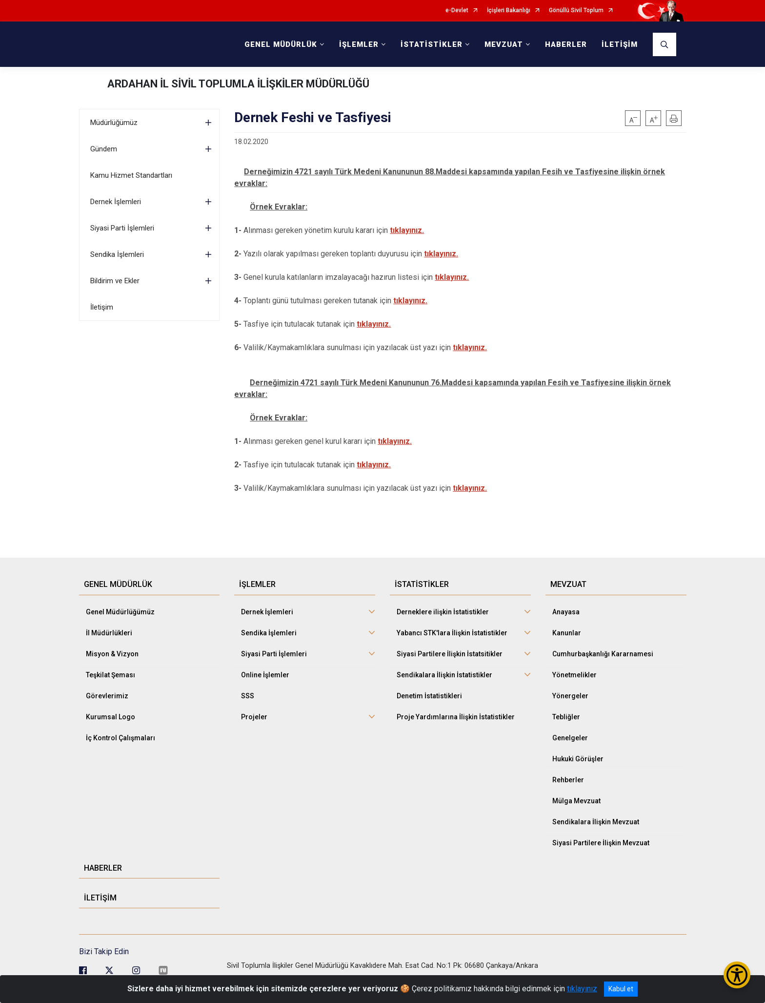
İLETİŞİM (620, 44)
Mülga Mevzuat (576, 801)
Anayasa (566, 612)
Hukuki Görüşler (578, 759)
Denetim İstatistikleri (429, 696)
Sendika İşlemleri (117, 254)
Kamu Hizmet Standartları (131, 175)
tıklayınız (582, 988)
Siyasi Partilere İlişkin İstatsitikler (450, 654)
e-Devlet (456, 10)
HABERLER (566, 44)
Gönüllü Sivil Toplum (576, 10)
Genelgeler (570, 738)
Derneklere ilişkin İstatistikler (443, 612)
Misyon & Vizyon (112, 654)
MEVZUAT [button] (503, 44)
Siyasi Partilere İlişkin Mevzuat (600, 843)
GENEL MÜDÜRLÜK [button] (280, 44)
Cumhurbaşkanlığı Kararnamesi (602, 654)
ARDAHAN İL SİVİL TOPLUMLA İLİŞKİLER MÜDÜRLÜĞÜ (238, 84)
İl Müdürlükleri (109, 633)
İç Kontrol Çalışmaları (120, 738)
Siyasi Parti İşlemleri (122, 228)
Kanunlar (566, 633)
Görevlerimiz (107, 696)
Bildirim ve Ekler (115, 280)
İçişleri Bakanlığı (508, 10)
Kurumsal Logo (110, 717)
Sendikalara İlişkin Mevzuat (595, 822)
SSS (247, 696)
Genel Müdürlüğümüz (120, 612)
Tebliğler (566, 717)
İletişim (101, 307)
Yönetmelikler (574, 675)
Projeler (254, 717)
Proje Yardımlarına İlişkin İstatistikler (456, 717)
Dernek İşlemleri (115, 201)
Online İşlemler (265, 675)
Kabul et (620, 989)
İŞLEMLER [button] (359, 44)
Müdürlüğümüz (114, 122)
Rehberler (568, 780)
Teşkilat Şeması (110, 675)
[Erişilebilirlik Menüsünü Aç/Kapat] (737, 974)
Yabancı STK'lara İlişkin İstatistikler (452, 633)
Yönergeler (570, 696)
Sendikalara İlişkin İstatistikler (444, 675)
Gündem (103, 149)
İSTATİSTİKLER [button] (432, 44)
